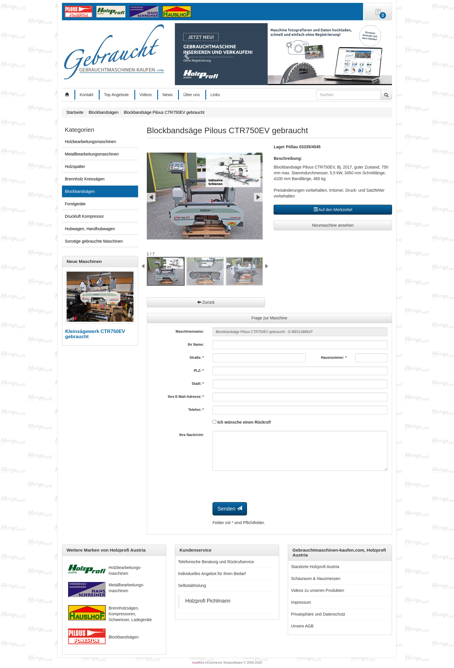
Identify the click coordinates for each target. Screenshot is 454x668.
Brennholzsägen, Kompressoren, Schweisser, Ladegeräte (130, 614)
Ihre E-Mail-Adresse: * (186, 397)
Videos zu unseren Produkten (317, 590)
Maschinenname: (190, 332)
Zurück (206, 302)
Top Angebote (116, 94)
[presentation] (257, 486)
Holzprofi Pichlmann (207, 601)
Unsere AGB (302, 626)
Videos (146, 94)
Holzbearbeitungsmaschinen (90, 141)
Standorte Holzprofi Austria (315, 566)
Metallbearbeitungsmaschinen (92, 154)
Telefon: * (196, 410)
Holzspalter (75, 166)
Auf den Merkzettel (333, 209)
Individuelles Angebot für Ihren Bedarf (212, 573)
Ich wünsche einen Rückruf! (242, 422)
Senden (229, 509)
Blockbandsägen (80, 191)
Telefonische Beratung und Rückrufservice (216, 561)
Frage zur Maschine (269, 318)
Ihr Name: (196, 345)
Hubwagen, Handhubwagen (90, 228)
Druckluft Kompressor (84, 216)
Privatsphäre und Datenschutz (318, 614)
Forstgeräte (75, 204)
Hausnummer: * (334, 358)
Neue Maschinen (84, 261)
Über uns (191, 94)
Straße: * (197, 358)
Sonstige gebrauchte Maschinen (94, 241)
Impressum (301, 602)
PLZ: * (199, 371)
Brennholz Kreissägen (85, 179)
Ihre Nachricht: (191, 435)
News (167, 94)
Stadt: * (198, 384)
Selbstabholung (192, 585)
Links (215, 94)
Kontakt (86, 94)
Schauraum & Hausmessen (315, 578)
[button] (186, 54)
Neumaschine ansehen (333, 225)
